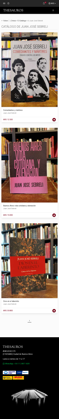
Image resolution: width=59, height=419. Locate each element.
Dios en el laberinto (11, 301)
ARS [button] (51, 3)
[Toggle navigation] (53, 10)
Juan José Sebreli (9, 113)
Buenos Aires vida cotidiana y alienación (19, 206)
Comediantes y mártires (13, 110)
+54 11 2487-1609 (22, 364)
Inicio (13, 21)
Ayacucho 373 (9, 351)
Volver (5, 21)
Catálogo (22, 21)
